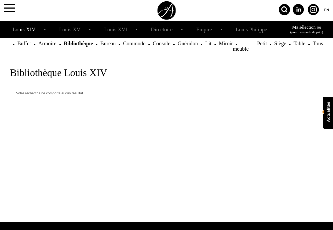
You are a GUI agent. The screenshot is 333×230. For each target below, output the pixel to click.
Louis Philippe (251, 29)
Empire (204, 29)
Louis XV (69, 29)
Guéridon (188, 43)
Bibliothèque (78, 43)
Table (299, 43)
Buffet (24, 43)
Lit (208, 43)
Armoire (47, 43)
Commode (134, 43)
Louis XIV (23, 29)
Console (161, 43)
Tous (318, 43)
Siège (280, 43)
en (326, 10)
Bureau (108, 43)
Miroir (226, 43)
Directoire (162, 29)
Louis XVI (115, 29)
